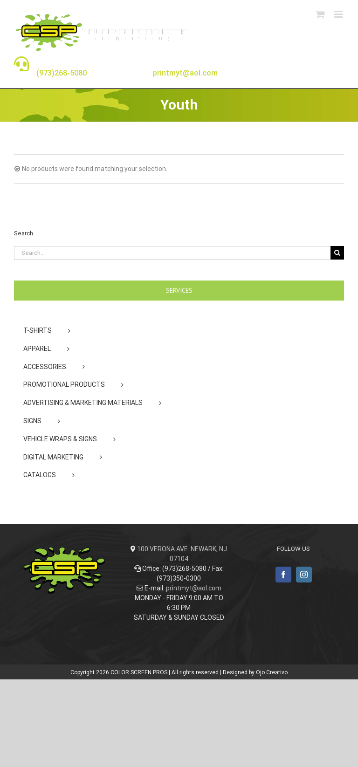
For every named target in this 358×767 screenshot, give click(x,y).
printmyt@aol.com (193, 588)
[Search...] (172, 253)
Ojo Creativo (272, 672)
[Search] (337, 253)
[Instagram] (304, 574)
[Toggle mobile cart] (320, 14)
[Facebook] (283, 574)
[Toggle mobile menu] (339, 14)
